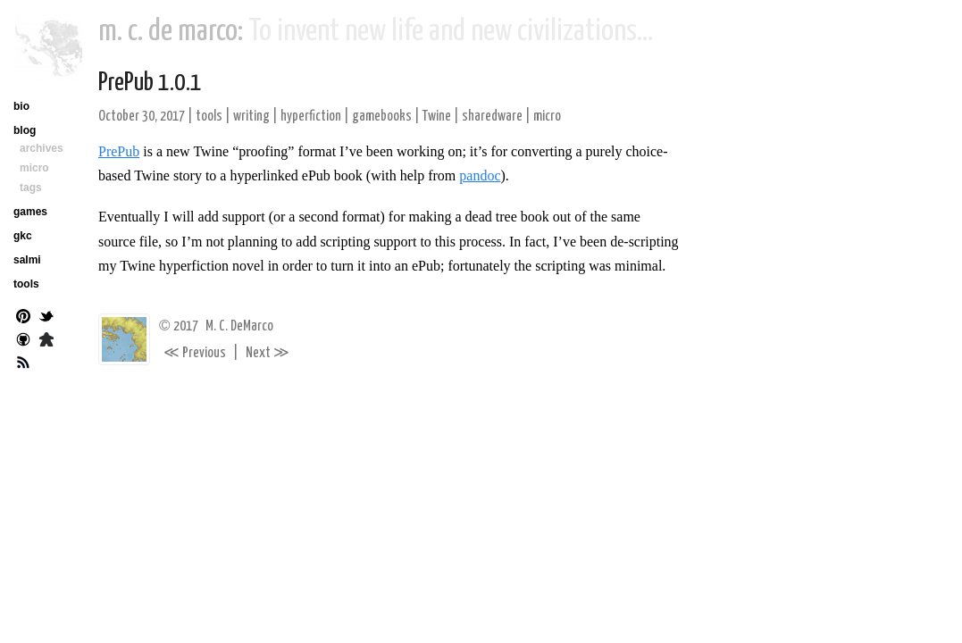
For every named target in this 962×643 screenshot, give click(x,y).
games (30, 211)
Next (267, 353)
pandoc (479, 175)
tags (31, 187)
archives (41, 148)
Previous (194, 353)
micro (547, 116)
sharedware (492, 116)
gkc (22, 236)
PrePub (118, 151)
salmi (27, 260)
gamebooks (382, 116)
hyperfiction (310, 116)
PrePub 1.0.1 (150, 83)
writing (251, 116)
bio (21, 106)
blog (24, 130)
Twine (436, 116)
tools (209, 116)
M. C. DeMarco (239, 326)
